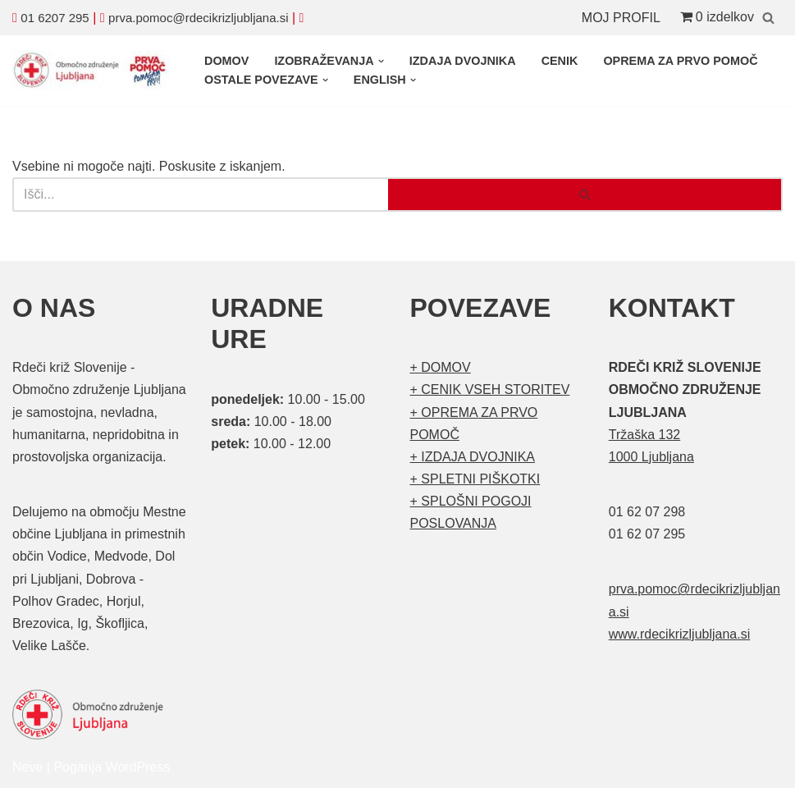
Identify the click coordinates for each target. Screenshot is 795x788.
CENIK (559, 60)
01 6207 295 (55, 18)
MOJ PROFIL (621, 18)
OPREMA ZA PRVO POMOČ (680, 60)
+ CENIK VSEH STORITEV (490, 389)
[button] (381, 61)
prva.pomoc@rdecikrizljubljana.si (198, 18)
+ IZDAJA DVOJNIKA (472, 457)
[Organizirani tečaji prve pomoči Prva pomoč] (94, 70)
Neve (27, 767)
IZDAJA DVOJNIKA (462, 60)
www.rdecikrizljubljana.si (680, 634)
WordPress (138, 767)
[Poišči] (768, 17)
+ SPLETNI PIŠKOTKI (475, 479)
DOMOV (226, 60)
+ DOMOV (440, 367)
